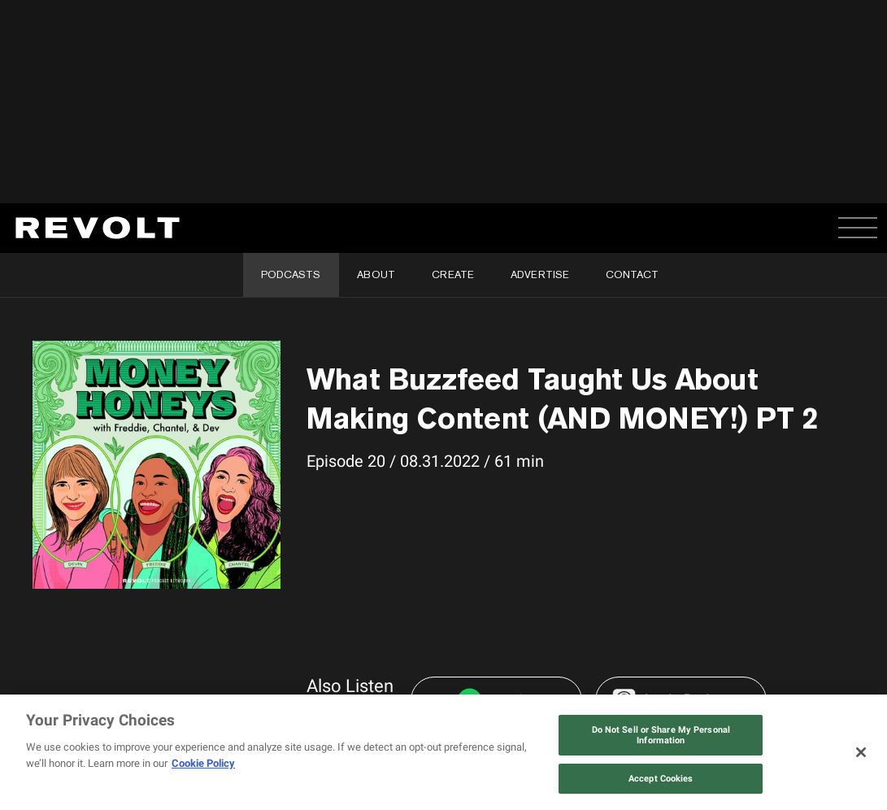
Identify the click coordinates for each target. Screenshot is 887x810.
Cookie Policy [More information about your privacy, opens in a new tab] (203, 763)
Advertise (540, 274)
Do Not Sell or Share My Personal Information (661, 735)
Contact (632, 274)
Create (453, 274)
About (376, 274)
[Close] (861, 752)
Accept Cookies (661, 778)
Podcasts (290, 274)
